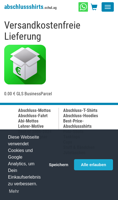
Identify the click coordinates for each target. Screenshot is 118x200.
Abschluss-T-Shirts (80, 110)
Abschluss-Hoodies (80, 115)
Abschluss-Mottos (34, 110)
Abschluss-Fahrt (33, 115)
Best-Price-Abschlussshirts (77, 123)
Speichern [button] (58, 164)
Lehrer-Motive (31, 126)
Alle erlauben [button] (93, 164)
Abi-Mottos (28, 121)
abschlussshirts (30, 6)
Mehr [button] (14, 191)
